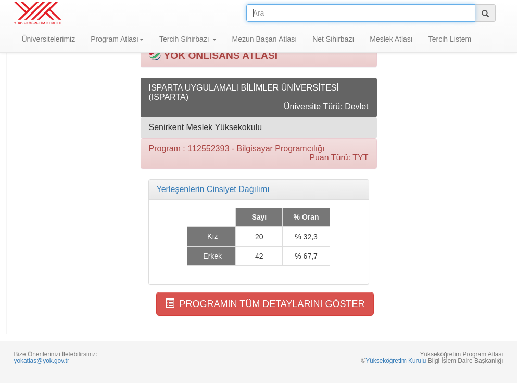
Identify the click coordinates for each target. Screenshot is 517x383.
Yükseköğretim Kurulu (395, 360)
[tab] (259, 189)
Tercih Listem (449, 39)
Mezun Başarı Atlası (264, 39)
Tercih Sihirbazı (188, 39)
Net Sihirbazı (333, 39)
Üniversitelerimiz (48, 39)
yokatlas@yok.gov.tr (41, 360)
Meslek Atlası (391, 39)
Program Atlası (117, 39)
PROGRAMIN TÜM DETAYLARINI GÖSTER (265, 303)
